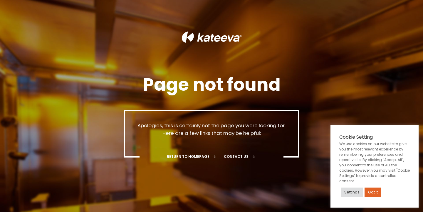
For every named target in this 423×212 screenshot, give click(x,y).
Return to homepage (192, 156)
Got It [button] (373, 192)
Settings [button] (352, 192)
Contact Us (240, 156)
